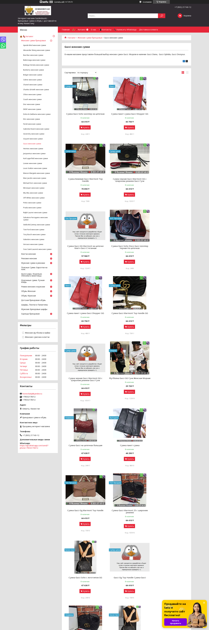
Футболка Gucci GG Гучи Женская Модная (84, 316)
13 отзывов (147, 2)
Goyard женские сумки (33, 139)
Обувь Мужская (28, 296)
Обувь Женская (28, 291)
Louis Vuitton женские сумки (35, 168)
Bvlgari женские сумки (32, 75)
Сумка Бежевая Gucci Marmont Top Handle (168, 115)
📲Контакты (105, 29)
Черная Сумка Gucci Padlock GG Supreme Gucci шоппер (168, 585)
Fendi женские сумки (32, 124)
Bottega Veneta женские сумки (36, 65)
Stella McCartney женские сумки (36, 225)
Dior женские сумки (31, 104)
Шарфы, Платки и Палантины (34, 305)
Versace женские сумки (33, 244)
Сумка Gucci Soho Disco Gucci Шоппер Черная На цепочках (168, 182)
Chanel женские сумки (32, 85)
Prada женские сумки (32, 207)
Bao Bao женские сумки (33, 55)
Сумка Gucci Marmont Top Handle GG (126, 248)
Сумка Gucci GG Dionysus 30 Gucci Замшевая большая (126, 518)
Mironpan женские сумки (33, 188)
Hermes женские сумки (33, 148)
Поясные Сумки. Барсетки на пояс (34, 269)
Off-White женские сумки (34, 198)
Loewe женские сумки (32, 163)
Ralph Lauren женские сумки (35, 212)
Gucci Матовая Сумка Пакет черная (126, 584)
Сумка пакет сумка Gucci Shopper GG (126, 114)
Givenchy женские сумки (33, 134)
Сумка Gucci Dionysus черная (84, 517)
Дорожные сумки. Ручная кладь (33, 281)
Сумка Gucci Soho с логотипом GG (168, 382)
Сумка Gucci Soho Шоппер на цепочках (84, 114)
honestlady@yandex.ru (32, 394)
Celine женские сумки (32, 80)
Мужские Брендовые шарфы (34, 309)
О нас (93, 29)
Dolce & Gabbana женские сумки (37, 114)
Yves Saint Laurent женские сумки (37, 249)
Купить (85, 127)
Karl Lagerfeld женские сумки (35, 158)
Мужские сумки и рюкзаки (33, 263)
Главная (66, 29)
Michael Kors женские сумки (35, 183)
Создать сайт (59, 2)
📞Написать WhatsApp (125, 29)
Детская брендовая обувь (33, 300)
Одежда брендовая (30, 314)
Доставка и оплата (148, 29)
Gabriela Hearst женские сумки (36, 129)
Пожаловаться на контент (116, 627)
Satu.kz (116, 625)
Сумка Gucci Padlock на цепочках (84, 584)
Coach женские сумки (32, 99)
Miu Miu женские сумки (33, 193)
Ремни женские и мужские (33, 287)
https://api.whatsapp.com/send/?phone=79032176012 (34, 446)
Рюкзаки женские (29, 259)
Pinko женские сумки (32, 203)
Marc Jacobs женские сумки (34, 178)
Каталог (72, 38)
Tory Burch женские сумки (34, 234)
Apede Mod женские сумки (34, 45)
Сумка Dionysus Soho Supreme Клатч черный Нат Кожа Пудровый (169, 518)
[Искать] (161, 15)
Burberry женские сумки (33, 70)
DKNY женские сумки (32, 109)
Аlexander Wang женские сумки (36, 50)
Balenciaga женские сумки (34, 60)
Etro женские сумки (31, 119)
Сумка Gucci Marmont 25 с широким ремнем (126, 383)
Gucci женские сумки (32, 144)
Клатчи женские (28, 254)
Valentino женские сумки (33, 239)
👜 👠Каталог (79, 29)
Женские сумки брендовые (90, 38)
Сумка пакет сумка (168, 315)
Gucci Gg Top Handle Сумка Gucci (84, 449)
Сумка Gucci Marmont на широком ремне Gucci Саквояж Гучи (126, 450)
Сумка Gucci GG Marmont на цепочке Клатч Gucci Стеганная (126, 182)
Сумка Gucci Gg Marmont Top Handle (84, 382)
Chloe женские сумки (32, 94)
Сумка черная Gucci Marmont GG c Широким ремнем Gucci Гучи (84, 182)
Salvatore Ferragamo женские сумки (35, 218)
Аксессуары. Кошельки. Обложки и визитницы (31, 275)
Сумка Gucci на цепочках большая (126, 315)
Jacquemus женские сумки (34, 153)
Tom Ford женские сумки (33, 229)
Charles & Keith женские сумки (36, 89)
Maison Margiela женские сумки (36, 173)
